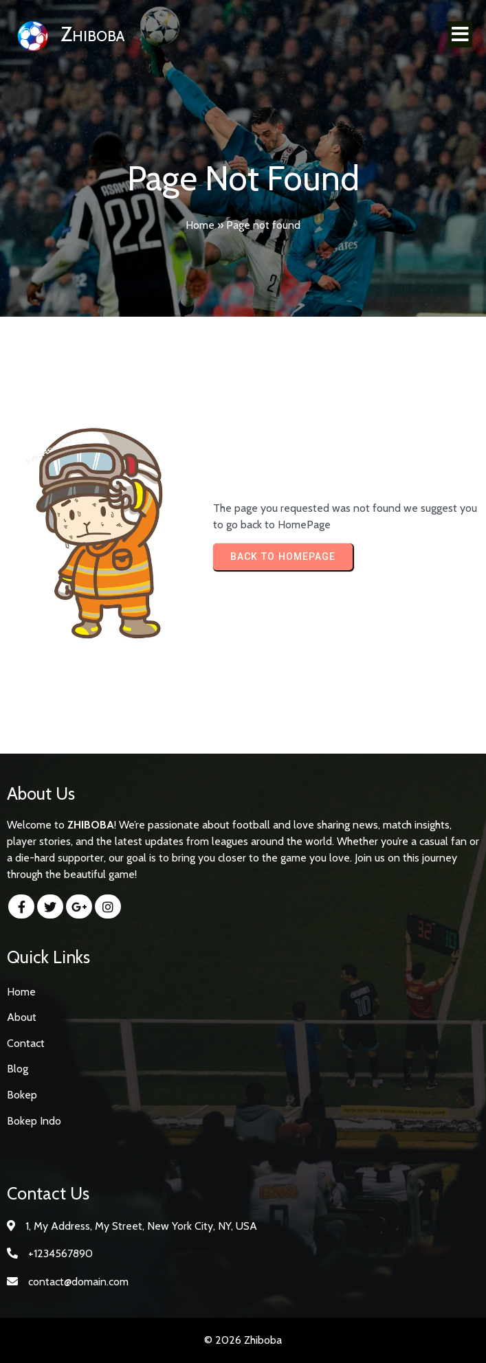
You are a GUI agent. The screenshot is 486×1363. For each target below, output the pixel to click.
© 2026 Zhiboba (243, 1340)
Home (200, 225)
